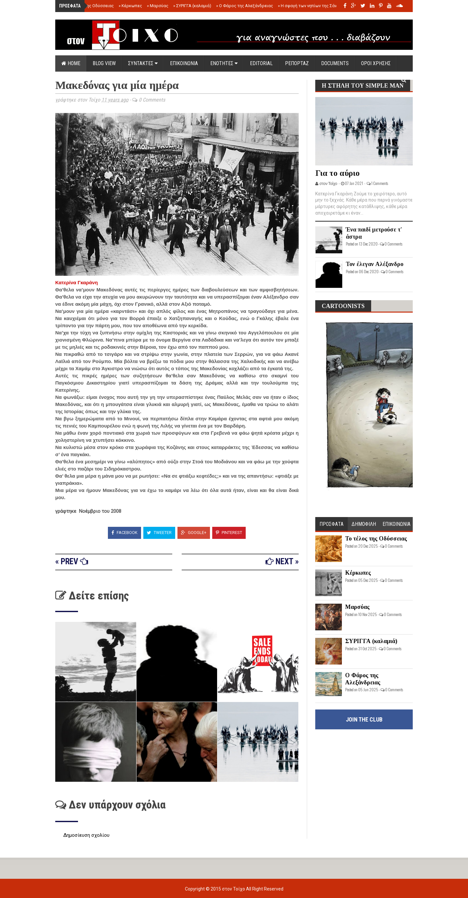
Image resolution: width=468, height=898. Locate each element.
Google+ (193, 532)
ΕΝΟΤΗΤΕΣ (224, 63)
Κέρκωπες (130, 5)
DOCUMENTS (335, 63)
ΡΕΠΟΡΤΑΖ (297, 63)
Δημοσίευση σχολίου (86, 835)
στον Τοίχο (234, 888)
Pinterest (229, 532)
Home (70, 63)
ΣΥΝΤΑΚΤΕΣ (143, 63)
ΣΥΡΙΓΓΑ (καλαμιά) (192, 5)
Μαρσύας (157, 5)
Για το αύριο (337, 173)
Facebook (124, 532)
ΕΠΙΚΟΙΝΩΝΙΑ (184, 63)
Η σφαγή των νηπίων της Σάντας (311, 5)
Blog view (104, 63)
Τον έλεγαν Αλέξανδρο (374, 264)
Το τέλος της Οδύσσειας (88, 5)
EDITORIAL (261, 63)
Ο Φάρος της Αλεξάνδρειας (244, 5)
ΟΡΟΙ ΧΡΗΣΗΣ (376, 63)
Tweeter (159, 532)
